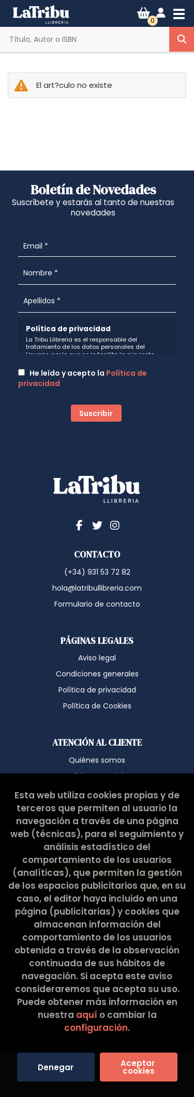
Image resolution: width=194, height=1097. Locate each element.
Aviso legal (97, 658)
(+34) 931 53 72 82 (97, 572)
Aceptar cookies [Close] (139, 1067)
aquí (86, 1015)
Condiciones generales (97, 674)
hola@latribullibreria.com (97, 588)
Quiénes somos (97, 760)
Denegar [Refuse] (55, 1067)
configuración (96, 1028)
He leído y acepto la (82, 378)
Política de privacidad (97, 690)
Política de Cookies (97, 706)
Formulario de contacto (97, 604)
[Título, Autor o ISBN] (84, 39)
